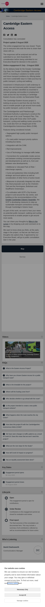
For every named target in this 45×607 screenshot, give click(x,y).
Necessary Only (22, 589)
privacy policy (13, 583)
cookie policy (27, 583)
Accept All (22, 595)
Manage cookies (22, 601)
